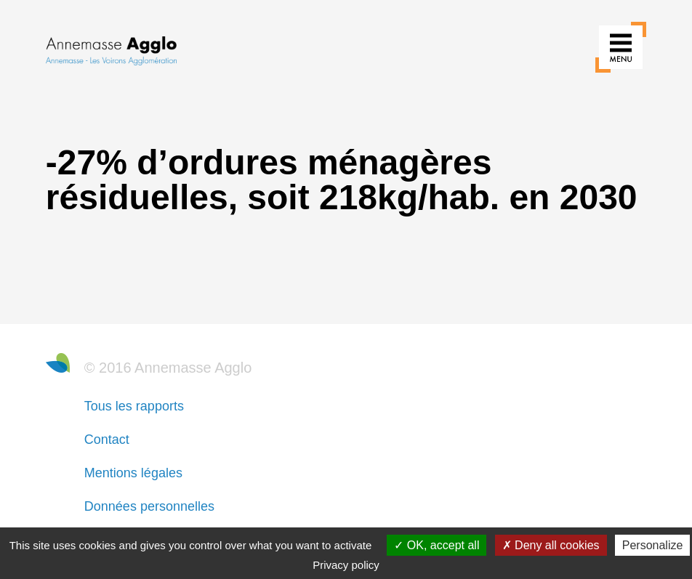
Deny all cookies (551, 545)
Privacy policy (346, 565)
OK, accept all (436, 545)
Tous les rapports (134, 406)
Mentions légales (133, 473)
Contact (106, 439)
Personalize (652, 545)
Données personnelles (149, 506)
